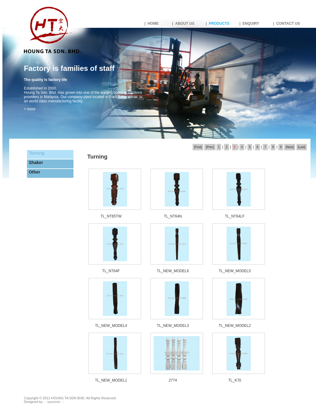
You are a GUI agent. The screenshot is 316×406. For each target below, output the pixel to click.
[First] (198, 147)
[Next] (290, 147)
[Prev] (210, 147)
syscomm (53, 402)
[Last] (301, 147)
